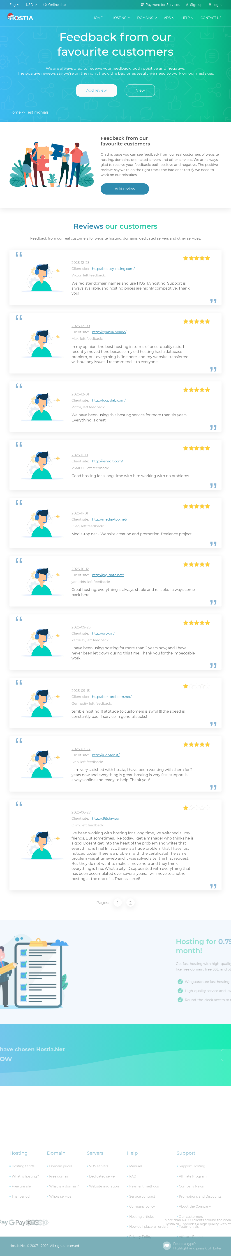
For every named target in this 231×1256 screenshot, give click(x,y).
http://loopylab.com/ (109, 400)
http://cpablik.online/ (109, 332)
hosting (119, 18)
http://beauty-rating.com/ (113, 268)
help (185, 18)
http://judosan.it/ (106, 755)
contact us (211, 18)
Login (217, 5)
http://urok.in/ (103, 633)
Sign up (196, 5)
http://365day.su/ (105, 818)
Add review (96, 90)
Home (97, 18)
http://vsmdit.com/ (107, 461)
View (140, 90)
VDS (167, 18)
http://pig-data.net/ (108, 575)
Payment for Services (163, 5)
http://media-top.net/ (109, 519)
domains (145, 18)
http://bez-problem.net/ (112, 697)
